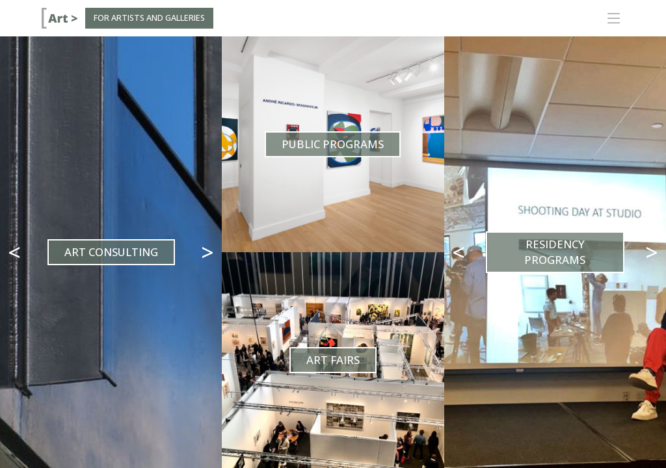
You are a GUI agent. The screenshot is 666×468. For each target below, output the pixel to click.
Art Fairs (333, 359)
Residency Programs (554, 252)
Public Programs (333, 143)
